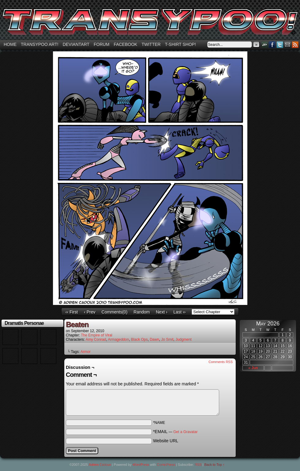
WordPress (141, 464)
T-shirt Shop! (180, 44)
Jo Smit (167, 339)
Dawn (154, 339)
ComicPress (166, 464)
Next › (161, 312)
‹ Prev (89, 312)
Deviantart (76, 44)
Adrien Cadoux (100, 464)
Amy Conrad (96, 339)
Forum (101, 44)
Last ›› (180, 312)
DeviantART (264, 44)
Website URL (165, 440)
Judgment (183, 339)
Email (287, 44)
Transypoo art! (39, 44)
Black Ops (139, 339)
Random (141, 312)
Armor (86, 352)
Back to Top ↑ (214, 464)
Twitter (150, 44)
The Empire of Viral (96, 335)
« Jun (253, 368)
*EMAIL (175, 431)
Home (10, 44)
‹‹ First (72, 312)
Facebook (125, 44)
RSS (295, 44)
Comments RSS (220, 362)
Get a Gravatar (185, 432)
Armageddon (118, 339)
